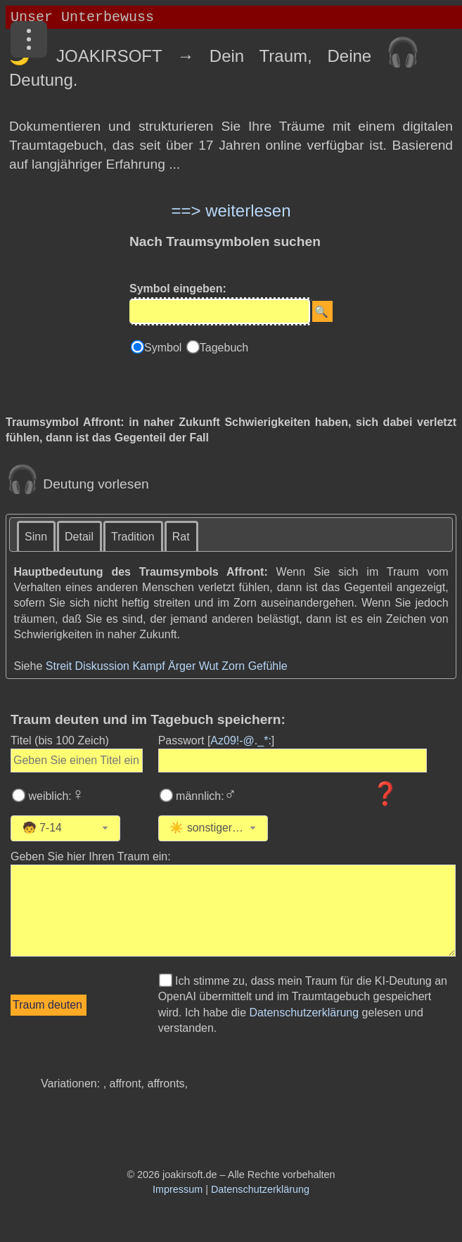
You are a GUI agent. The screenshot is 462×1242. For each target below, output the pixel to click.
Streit (59, 666)
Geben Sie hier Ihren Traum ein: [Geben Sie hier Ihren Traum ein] (91, 856)
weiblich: (54, 796)
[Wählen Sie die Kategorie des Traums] (304, 828)
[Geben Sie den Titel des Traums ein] (77, 760)
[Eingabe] (219, 311)
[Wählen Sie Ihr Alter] (82, 828)
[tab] (36, 536)
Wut (209, 666)
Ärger (181, 666)
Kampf (148, 666)
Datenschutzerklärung (304, 1012)
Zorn (233, 666)
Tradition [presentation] (133, 537)
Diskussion (102, 666)
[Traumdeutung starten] (48, 1005)
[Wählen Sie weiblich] (19, 796)
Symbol (164, 348)
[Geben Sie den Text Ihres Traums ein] (233, 911)
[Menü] (29, 39)
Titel (60, 740)
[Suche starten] (322, 311)
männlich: (205, 796)
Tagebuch (224, 348)
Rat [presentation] (181, 537)
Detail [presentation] (79, 537)
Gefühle (268, 666)
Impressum (178, 1189)
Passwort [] (216, 740)
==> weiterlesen (230, 210)
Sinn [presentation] (36, 537)
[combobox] (65, 828)
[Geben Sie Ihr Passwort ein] (293, 760)
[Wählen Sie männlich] (166, 796)
